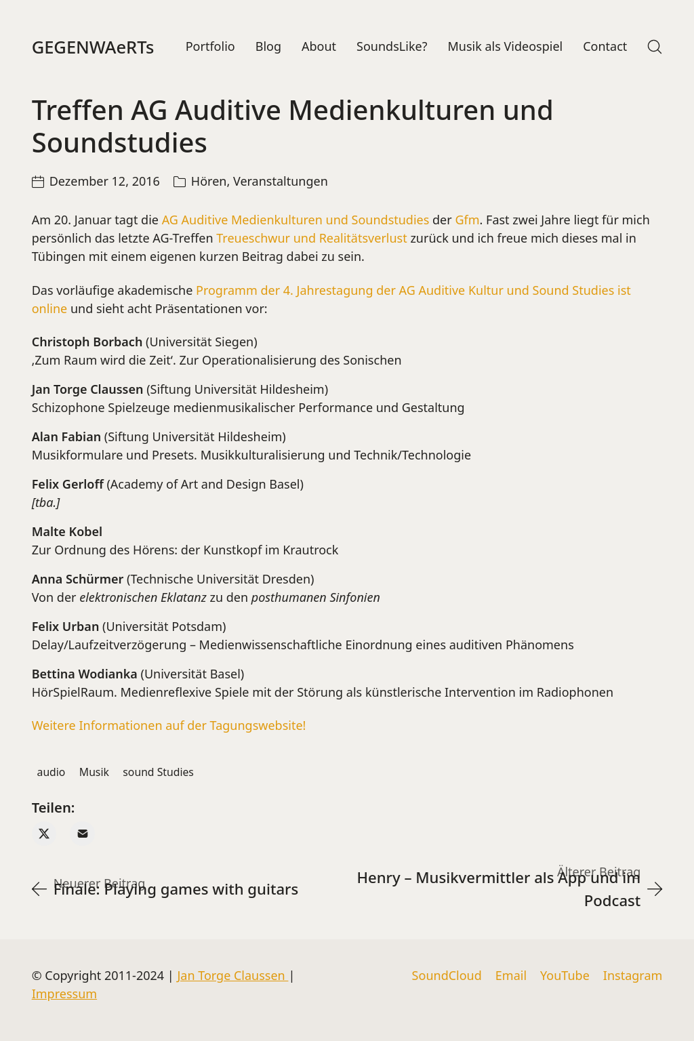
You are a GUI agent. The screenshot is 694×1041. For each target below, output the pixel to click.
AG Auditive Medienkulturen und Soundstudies (296, 220)
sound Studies (158, 771)
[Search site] (654, 46)
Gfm (467, 220)
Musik (94, 771)
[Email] (82, 833)
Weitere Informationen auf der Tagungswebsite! (169, 726)
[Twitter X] (44, 833)
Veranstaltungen (280, 182)
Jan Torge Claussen (232, 975)
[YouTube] (565, 975)
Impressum (64, 993)
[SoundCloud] (447, 975)
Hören (209, 182)
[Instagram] (633, 975)
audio (51, 771)
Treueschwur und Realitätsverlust (310, 238)
